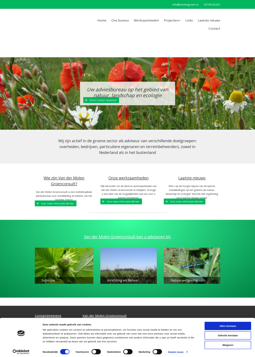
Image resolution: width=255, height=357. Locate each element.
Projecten (171, 20)
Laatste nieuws (209, 20)
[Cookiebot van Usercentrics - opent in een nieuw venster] (21, 350)
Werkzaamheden (146, 20)
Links (189, 20)
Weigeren (227, 343)
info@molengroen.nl (185, 4)
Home (101, 20)
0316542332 (212, 4)
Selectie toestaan (228, 334)
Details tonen (175, 350)
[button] (101, 100)
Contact (214, 28)
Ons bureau (120, 20)
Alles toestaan (228, 324)
